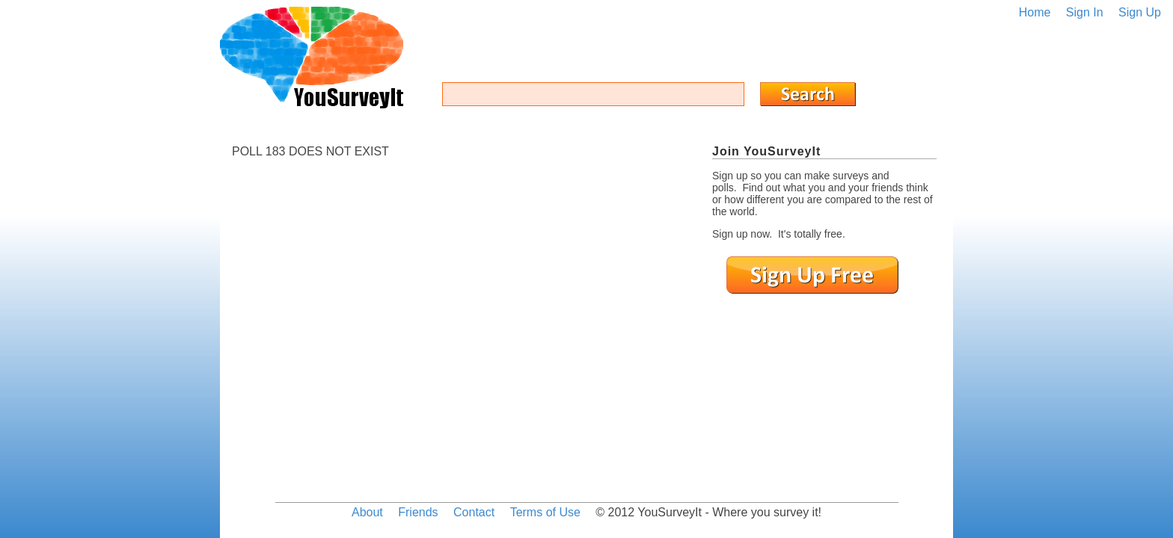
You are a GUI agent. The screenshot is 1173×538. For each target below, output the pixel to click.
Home (1035, 12)
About (367, 512)
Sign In (1084, 12)
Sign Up (1139, 12)
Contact (473, 512)
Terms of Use (545, 512)
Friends (418, 512)
